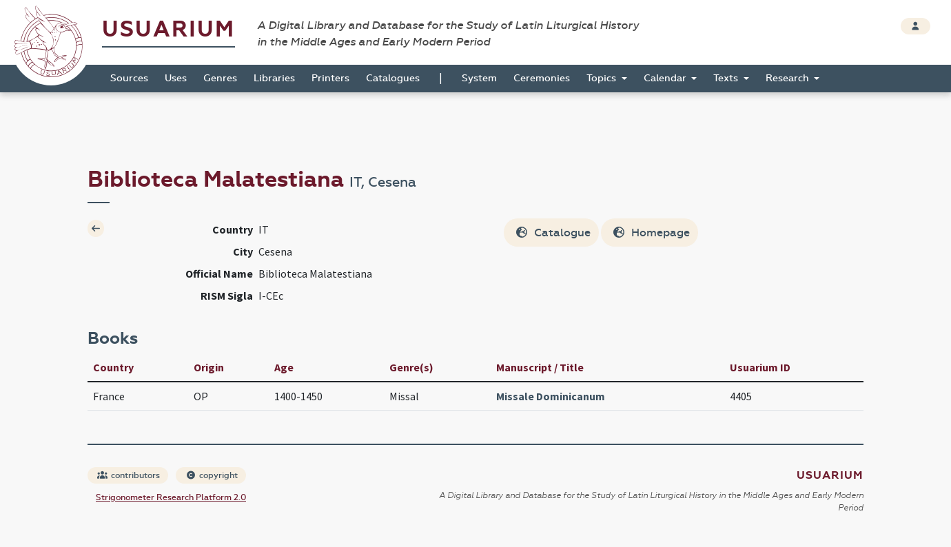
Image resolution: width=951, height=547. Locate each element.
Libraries (274, 78)
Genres (220, 78)
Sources (129, 78)
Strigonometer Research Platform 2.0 (171, 497)
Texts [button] (727, 78)
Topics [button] (602, 78)
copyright (211, 475)
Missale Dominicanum (550, 396)
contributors (128, 475)
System (479, 78)
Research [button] (789, 78)
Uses (176, 78)
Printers (330, 78)
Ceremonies (541, 78)
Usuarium (168, 29)
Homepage (651, 232)
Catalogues (393, 78)
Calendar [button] (666, 78)
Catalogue (553, 232)
